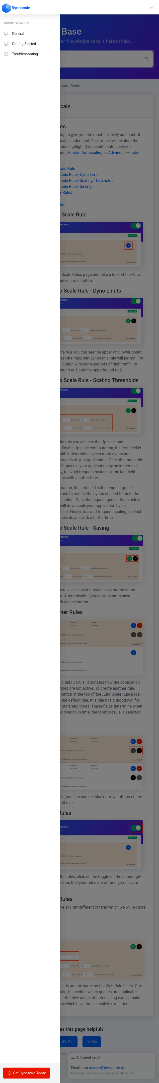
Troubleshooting (21, 54)
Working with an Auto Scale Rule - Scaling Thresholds (67, 180)
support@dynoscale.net (107, 1068)
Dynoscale (16, 8)
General (14, 34)
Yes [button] (68, 1042)
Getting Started (20, 44)
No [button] (92, 1042)
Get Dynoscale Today (27, 1073)
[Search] (73, 59)
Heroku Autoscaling (85, 152)
